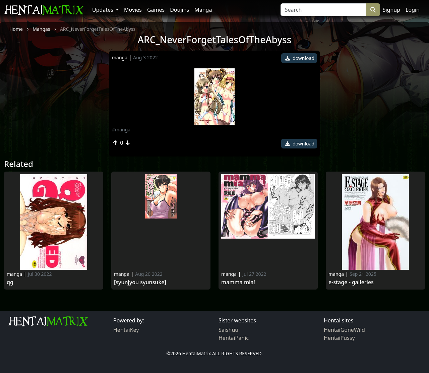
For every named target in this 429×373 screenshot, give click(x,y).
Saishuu (228, 329)
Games (156, 9)
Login (413, 9)
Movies (133, 9)
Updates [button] (103, 9)
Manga (203, 9)
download (299, 58)
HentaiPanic (234, 337)
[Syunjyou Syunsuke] (140, 282)
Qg (10, 282)
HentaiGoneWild (344, 329)
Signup (391, 9)
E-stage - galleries (351, 282)
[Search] (323, 9)
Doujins (179, 9)
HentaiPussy (339, 337)
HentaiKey (126, 329)
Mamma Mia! (238, 282)
